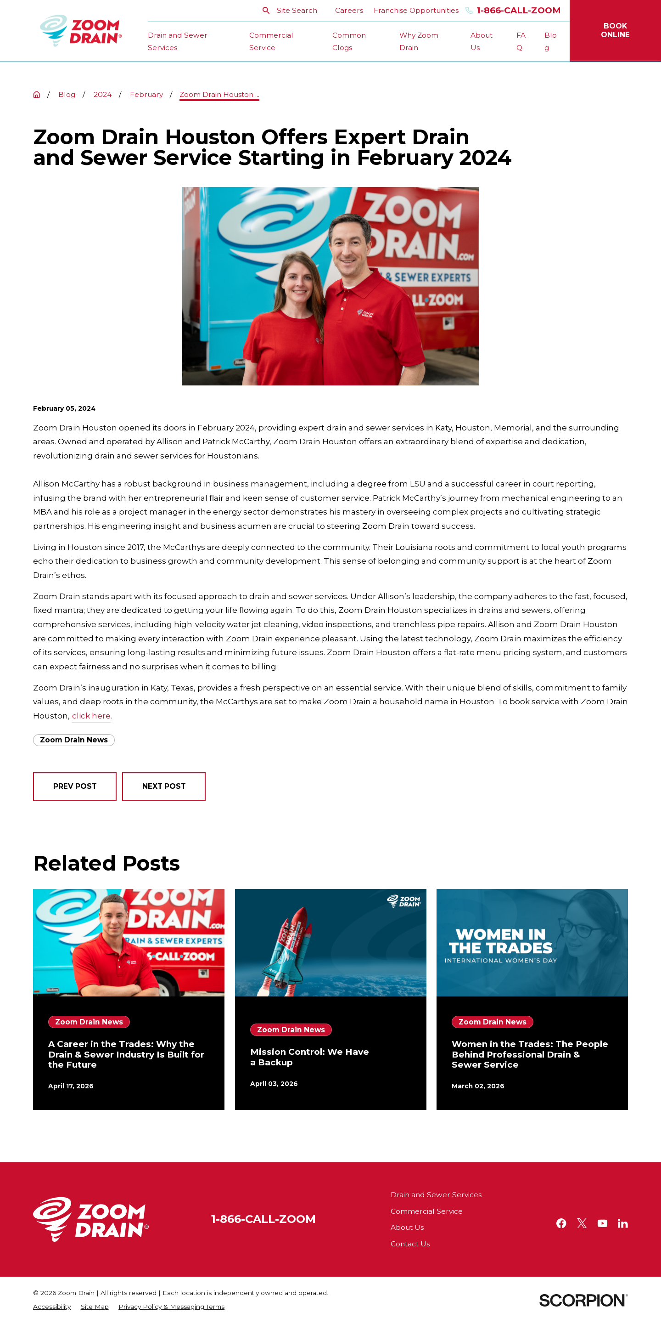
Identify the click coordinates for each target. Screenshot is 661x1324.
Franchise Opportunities (416, 10)
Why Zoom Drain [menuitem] (418, 41)
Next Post (164, 786)
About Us (407, 1227)
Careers (349, 10)
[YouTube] (603, 1223)
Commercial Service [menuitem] (271, 41)
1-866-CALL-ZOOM (263, 1219)
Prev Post (75, 786)
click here (91, 715)
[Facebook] (561, 1223)
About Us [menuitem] (482, 41)
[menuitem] (52, 1307)
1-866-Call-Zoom (513, 10)
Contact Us (410, 1243)
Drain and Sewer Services (436, 1194)
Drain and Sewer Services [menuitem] (177, 41)
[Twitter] (582, 1223)
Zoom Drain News (74, 740)
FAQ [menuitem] (521, 41)
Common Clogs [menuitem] (349, 41)
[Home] (81, 30)
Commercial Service (427, 1211)
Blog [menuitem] (550, 41)
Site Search (290, 10)
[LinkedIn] (623, 1223)
